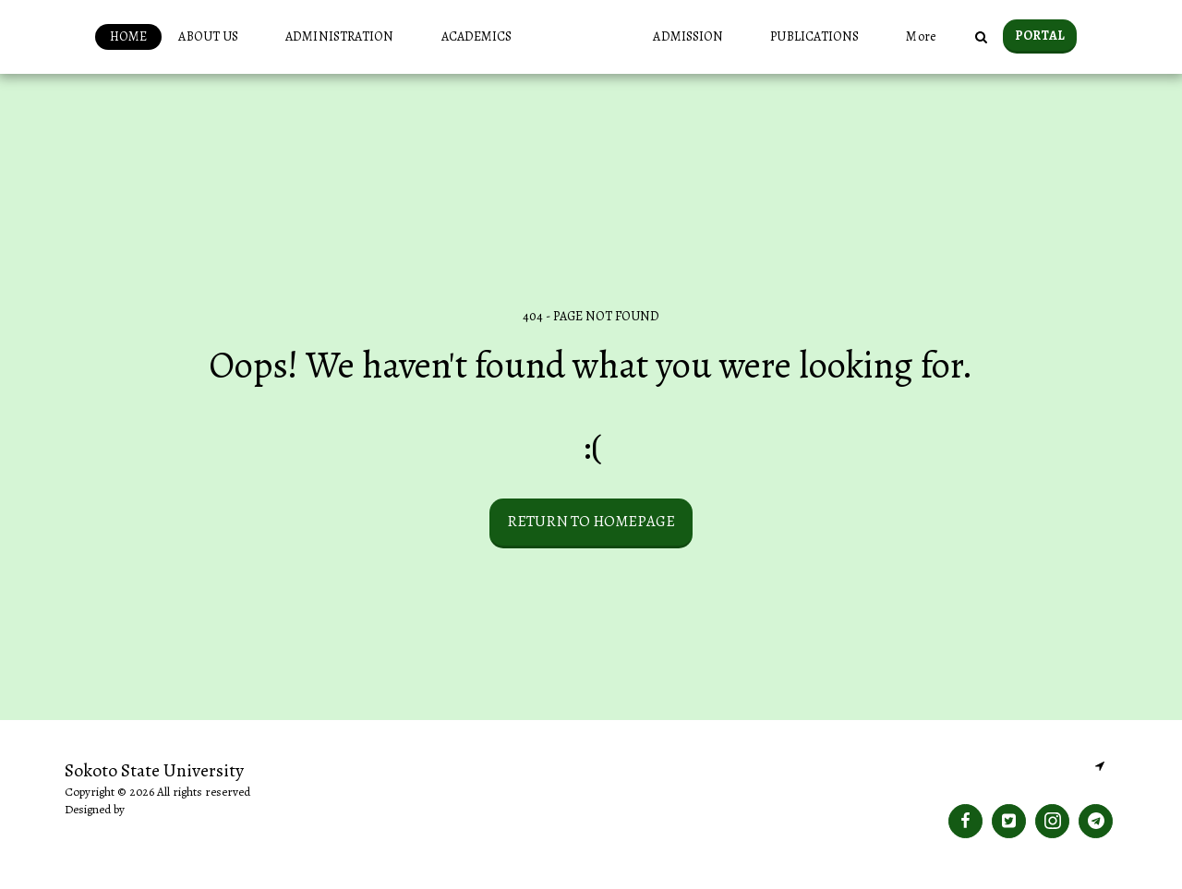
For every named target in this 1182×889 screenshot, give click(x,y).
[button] (183, 37)
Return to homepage (591, 521)
